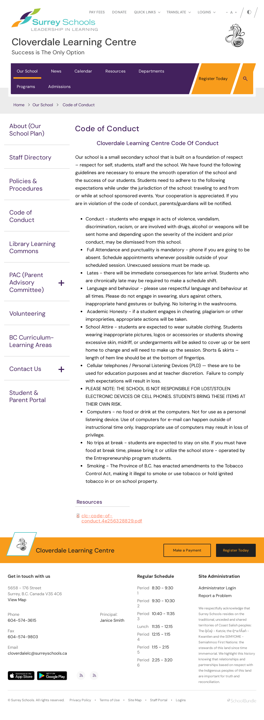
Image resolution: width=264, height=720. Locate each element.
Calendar (83, 71)
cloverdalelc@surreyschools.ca (37, 653)
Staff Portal (158, 700)
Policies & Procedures (26, 184)
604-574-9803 (23, 636)
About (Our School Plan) (26, 129)
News (56, 71)
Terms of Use (110, 700)
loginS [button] (207, 12)
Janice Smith (112, 620)
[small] (226, 12)
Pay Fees (97, 12)
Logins (181, 700)
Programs (26, 86)
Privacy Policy (80, 700)
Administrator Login (217, 588)
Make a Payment (187, 550)
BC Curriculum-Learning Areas (31, 341)
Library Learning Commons (32, 247)
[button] (245, 78)
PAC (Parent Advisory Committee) (36, 282)
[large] (235, 12)
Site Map (135, 700)
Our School (27, 71)
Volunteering (27, 313)
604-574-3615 (22, 620)
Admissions (59, 86)
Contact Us (36, 369)
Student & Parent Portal (27, 396)
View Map (17, 599)
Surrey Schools (22, 700)
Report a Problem (215, 595)
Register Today (213, 78)
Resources (115, 71)
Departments (151, 71)
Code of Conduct (21, 216)
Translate (179, 12)
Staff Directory (30, 157)
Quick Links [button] (147, 12)
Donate (119, 12)
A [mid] (231, 12)
